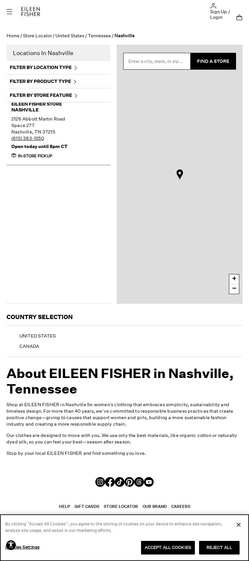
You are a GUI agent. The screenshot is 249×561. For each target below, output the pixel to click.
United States (69, 35)
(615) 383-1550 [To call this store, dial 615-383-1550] (27, 138)
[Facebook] (110, 481)
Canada (29, 346)
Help (64, 506)
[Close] (238, 525)
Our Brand (155, 506)
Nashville (49, 106)
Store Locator (37, 35)
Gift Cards (87, 506)
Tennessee (99, 35)
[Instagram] (100, 481)
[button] (213, 5)
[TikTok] (119, 481)
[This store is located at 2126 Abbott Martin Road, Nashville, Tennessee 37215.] (49, 129)
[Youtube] (149, 481)
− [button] (234, 289)
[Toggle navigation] (13, 11)
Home (12, 35)
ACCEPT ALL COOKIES (168, 547)
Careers (180, 506)
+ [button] (234, 279)
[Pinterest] (129, 481)
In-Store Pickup (31, 155)
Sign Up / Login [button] (220, 14)
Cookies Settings (22, 547)
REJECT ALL (219, 547)
